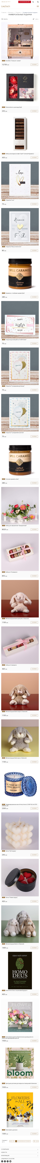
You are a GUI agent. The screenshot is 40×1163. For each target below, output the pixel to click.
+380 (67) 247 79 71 (5, 1)
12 (33, 1141)
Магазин (10, 12)
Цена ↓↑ (37, 19)
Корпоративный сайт (25, 1)
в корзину (34, 64)
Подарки (18, 12)
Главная (3, 12)
